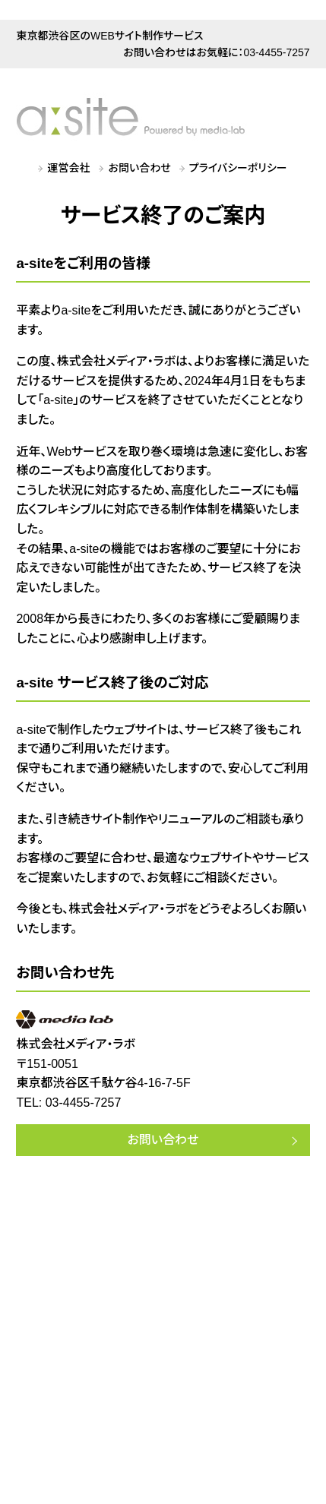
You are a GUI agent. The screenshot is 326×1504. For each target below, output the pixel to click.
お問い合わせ (140, 168)
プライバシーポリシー (238, 168)
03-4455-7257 (276, 52)
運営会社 (69, 168)
